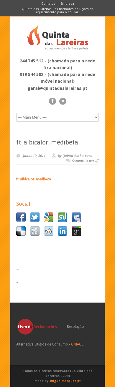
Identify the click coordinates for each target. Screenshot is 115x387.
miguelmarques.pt (65, 381)
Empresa (67, 3)
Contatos (48, 3)
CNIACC (77, 344)
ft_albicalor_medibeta (47, 142)
